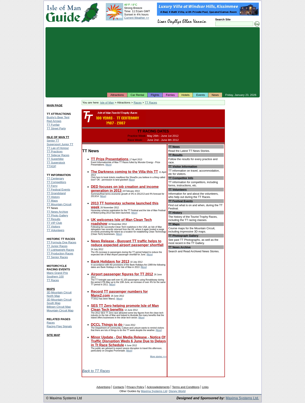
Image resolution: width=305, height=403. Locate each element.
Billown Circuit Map (59, 306)
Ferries (170, 95)
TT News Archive (57, 211)
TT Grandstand (56, 193)
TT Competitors (56, 182)
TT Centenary (55, 178)
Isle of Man (107, 102)
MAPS (51, 289)
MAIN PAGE (55, 105)
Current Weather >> (136, 17)
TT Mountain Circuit (59, 204)
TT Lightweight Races (60, 249)
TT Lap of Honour (58, 148)
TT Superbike (55, 159)
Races (138, 102)
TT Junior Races (57, 246)
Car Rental (137, 95)
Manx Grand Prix (57, 272)
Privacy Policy (135, 387)
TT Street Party (56, 128)
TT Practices (55, 151)
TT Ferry (52, 185)
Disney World (177, 391)
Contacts (118, 387)
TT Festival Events (58, 189)
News (215, 95)
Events (200, 95)
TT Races (151, 102)
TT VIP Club (54, 222)
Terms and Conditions (186, 387)
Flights (155, 95)
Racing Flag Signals (59, 326)
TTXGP (51, 166)
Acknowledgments (158, 387)
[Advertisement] (152, 59)
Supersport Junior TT (60, 144)
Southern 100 (55, 276)
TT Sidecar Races (58, 155)
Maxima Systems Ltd (154, 391)
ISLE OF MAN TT (58, 137)
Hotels (186, 95)
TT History (53, 197)
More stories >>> (158, 356)
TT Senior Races (57, 257)
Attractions (117, 95)
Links (205, 387)
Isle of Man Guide (63, 13)
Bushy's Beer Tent (58, 117)
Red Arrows (54, 121)
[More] (108, 165)
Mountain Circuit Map (60, 310)
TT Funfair (53, 124)
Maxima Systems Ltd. (242, 398)
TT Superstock (56, 162)
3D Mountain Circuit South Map (59, 301)
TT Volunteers (55, 230)
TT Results (54, 219)
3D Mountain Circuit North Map (59, 294)
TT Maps (52, 200)
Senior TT (53, 140)
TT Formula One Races (61, 242)
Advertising (103, 387)
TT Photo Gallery (57, 215)
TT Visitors (53, 226)
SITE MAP (53, 335)
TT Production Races (60, 253)
